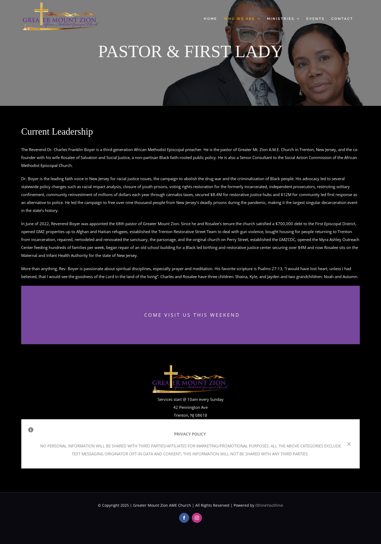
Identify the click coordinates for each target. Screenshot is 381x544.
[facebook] (184, 518)
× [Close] (349, 444)
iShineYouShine (269, 505)
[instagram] (197, 518)
